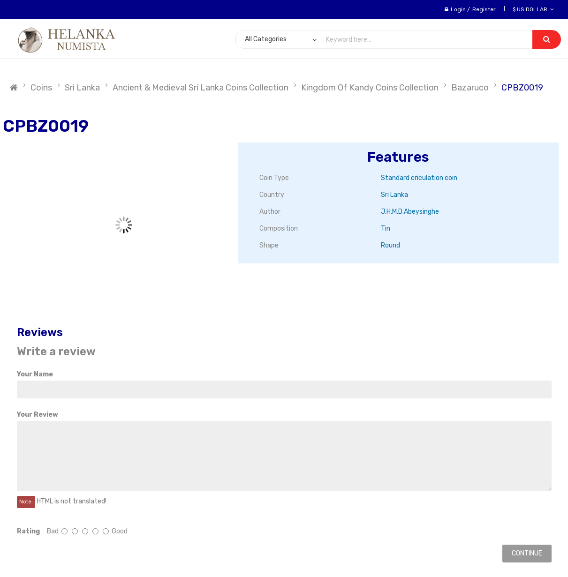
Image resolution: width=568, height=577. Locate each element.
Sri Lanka (82, 87)
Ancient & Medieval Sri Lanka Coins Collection (200, 87)
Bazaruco (470, 87)
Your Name (35, 374)
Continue (527, 553)
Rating (28, 531)
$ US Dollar (533, 9)
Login (458, 9)
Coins (41, 87)
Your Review (37, 415)
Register (484, 9)
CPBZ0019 (522, 87)
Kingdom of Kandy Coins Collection (370, 87)
